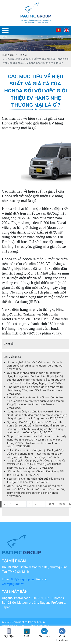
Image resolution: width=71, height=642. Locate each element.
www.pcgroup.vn (13, 584)
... (42, 504)
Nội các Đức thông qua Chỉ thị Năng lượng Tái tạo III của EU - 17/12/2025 (35, 473)
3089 (51, 504)
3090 (62, 504)
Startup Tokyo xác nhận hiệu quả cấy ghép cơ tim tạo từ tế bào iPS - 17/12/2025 (35, 480)
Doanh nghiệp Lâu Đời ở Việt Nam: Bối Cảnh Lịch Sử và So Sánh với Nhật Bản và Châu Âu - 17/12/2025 (35, 365)
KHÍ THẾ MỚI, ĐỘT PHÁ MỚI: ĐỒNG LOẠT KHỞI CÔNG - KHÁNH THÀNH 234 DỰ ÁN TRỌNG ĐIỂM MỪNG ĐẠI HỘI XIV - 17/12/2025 (36, 464)
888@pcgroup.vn (22, 579)
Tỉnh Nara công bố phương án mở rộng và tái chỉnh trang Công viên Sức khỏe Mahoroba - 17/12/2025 (35, 390)
